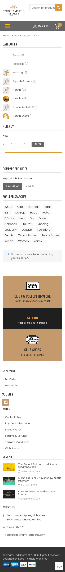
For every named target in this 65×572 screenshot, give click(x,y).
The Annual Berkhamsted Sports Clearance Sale (37, 465)
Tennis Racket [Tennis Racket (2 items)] (27, 235)
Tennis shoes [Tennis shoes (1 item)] (50, 235)
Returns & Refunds (16, 436)
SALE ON (32, 318)
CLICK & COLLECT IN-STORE (32, 296)
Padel (18, 55)
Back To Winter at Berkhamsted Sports (37, 493)
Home (6, 35)
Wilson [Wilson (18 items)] (9, 241)
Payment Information (18, 423)
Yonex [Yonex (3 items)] (38, 241)
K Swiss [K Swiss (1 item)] (9, 218)
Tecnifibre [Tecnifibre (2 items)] (43, 230)
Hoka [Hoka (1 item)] (45, 213)
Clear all (30, 186)
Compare (10, 186)
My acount (41, 26)
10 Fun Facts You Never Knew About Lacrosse (39, 479)
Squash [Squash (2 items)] (27, 230)
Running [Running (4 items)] (43, 224)
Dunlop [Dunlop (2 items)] (20, 213)
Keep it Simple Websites (32, 558)
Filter (38, 144)
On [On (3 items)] (32, 218)
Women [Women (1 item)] (23, 241)
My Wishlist (11, 385)
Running (15, 72)
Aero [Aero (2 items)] (20, 207)
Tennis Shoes (18, 116)
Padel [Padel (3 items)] (42, 218)
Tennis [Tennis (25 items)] (9, 235)
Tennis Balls (17, 98)
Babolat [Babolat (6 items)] (33, 207)
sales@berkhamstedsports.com (26, 535)
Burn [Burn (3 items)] (7, 213)
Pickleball (20, 64)
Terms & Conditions (17, 442)
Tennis (14, 90)
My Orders (11, 379)
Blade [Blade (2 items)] (47, 207)
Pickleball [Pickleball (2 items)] (11, 224)
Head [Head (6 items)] (33, 213)
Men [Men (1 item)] (22, 218)
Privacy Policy (13, 429)
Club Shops (32, 349)
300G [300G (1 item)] (8, 207)
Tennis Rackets (20, 107)
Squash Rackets (20, 81)
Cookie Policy (13, 417)
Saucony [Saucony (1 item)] (11, 230)
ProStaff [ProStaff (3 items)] (27, 224)
